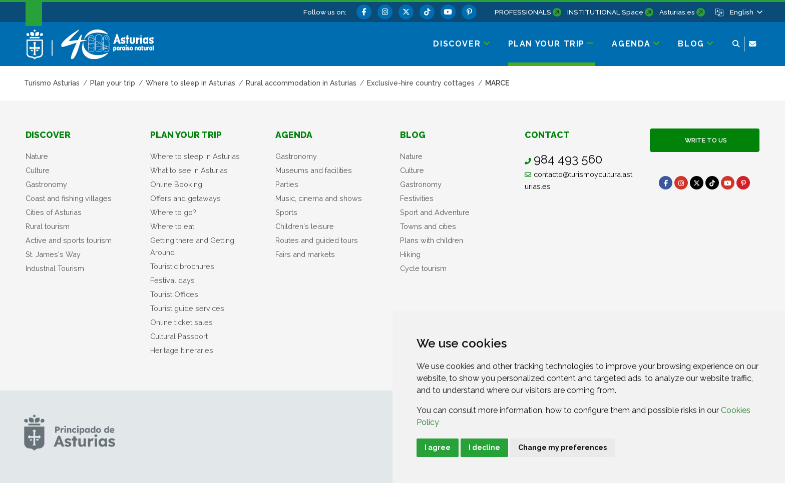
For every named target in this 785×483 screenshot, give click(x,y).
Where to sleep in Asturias (195, 156)
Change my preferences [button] (562, 448)
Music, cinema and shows (318, 198)
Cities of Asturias (54, 212)
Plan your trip (186, 135)
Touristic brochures (182, 266)
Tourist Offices (174, 294)
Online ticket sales (181, 322)
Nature (37, 156)
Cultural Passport (179, 336)
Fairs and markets (305, 254)
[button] (745, 12)
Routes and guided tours (316, 240)
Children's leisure (304, 226)
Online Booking (176, 184)
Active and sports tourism (69, 240)
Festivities (417, 198)
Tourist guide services (187, 308)
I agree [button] (438, 448)
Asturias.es (677, 12)
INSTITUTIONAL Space (605, 12)
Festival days (172, 280)
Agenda (293, 135)
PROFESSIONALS (523, 12)
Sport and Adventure (435, 212)
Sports (286, 212)
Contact (547, 135)
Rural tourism (48, 226)
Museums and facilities (313, 170)
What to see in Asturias (189, 170)
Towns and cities (428, 226)
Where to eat (172, 226)
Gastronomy (46, 184)
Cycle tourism (423, 268)
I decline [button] (484, 448)
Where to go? (173, 212)
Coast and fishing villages (69, 198)
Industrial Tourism (55, 268)
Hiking (410, 254)
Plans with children (431, 240)
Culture (38, 170)
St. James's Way (53, 254)
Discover (48, 135)
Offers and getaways (185, 198)
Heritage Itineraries (181, 350)
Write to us (704, 140)
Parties (286, 184)
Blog (413, 135)
